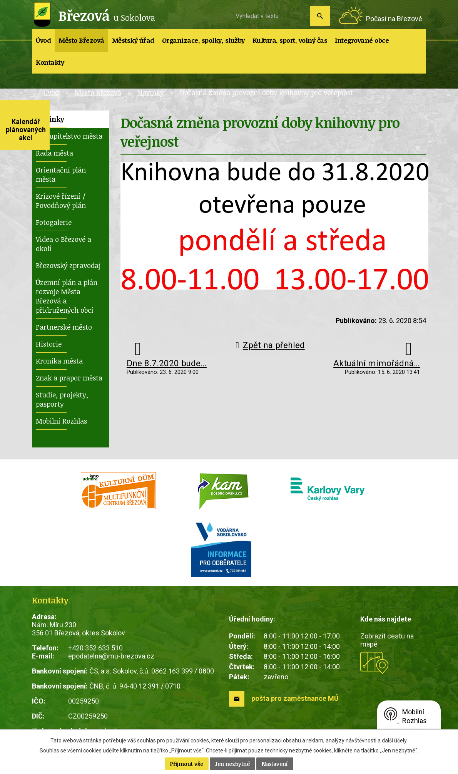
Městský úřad (133, 40)
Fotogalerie (54, 222)
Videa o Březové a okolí (63, 244)
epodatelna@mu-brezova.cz (111, 656)
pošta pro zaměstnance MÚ (295, 698)
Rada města (54, 152)
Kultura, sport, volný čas (290, 40)
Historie (49, 343)
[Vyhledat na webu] (270, 16)
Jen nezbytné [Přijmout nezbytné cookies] (232, 763)
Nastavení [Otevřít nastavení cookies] (275, 763)
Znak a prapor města (69, 377)
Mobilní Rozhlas (61, 421)
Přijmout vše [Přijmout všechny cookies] (186, 763)
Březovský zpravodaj (68, 265)
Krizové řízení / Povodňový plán (61, 200)
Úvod (43, 40)
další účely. (395, 740)
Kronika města (59, 360)
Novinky (150, 92)
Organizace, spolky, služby (203, 40)
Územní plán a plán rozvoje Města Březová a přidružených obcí (66, 296)
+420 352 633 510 (95, 648)
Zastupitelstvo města (69, 136)
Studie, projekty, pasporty (62, 399)
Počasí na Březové (394, 19)
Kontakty (50, 62)
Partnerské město (64, 327)
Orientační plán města (61, 174)
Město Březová (81, 40)
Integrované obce (362, 40)
